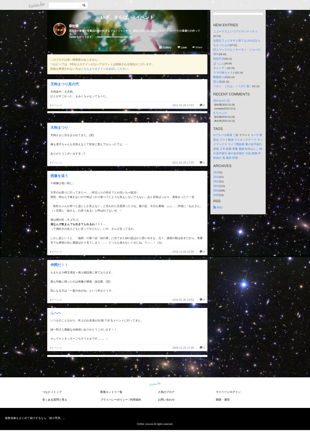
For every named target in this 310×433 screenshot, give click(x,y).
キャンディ (220, 68)
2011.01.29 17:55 (183, 162)
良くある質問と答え (54, 399)
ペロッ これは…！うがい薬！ (232, 86)
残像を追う (59, 176)
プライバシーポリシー (114, 399)
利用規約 (135, 399)
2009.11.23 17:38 (183, 347)
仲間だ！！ (59, 265)
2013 (216, 176)
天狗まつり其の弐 (64, 84)
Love (182, 47)
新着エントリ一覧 (111, 391)
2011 (216, 185)
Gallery (165, 47)
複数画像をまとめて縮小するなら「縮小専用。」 (35, 418)
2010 (216, 190)
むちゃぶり (220, 112)
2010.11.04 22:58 (183, 251)
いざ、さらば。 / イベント (127, 17)
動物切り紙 (220, 77)
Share (197, 47)
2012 (216, 181)
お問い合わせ (166, 399)
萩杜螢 (73, 26)
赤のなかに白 (221, 100)
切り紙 (217, 81)
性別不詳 (218, 58)
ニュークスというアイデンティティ (235, 31)
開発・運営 (223, 399)
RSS (218, 207)
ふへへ (55, 313)
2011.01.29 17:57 (183, 105)
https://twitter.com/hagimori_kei (114, 36)
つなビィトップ (52, 391)
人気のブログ (166, 391)
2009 (216, 195)
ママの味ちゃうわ (224, 72)
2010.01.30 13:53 (183, 299)
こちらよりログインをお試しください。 (106, 68)
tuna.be (155, 384)
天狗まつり (59, 128)
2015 (216, 172)
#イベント (56, 105)
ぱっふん (218, 63)
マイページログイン (228, 391)
